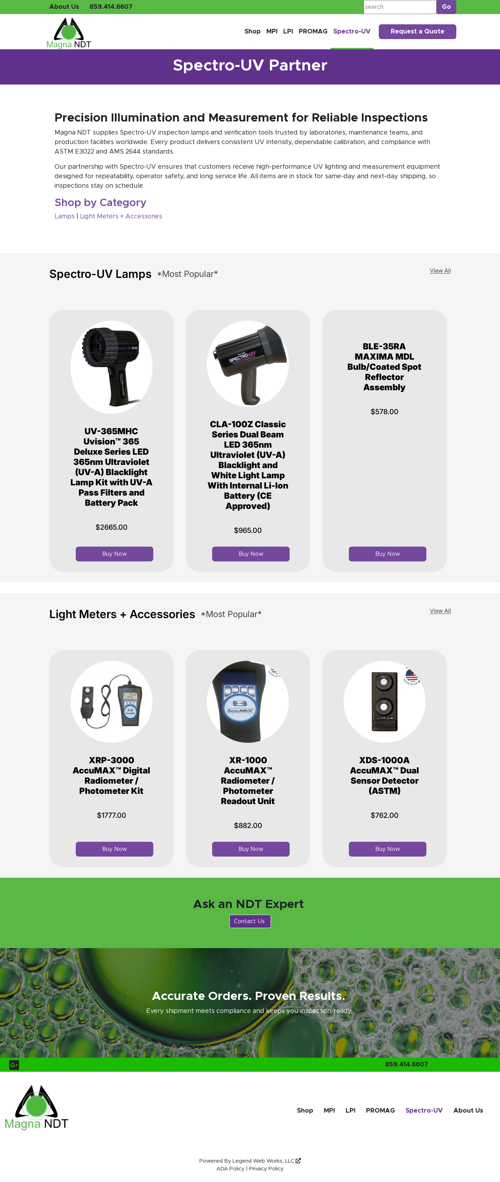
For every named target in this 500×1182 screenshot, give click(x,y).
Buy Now (114, 554)
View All (440, 270)
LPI (288, 32)
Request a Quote (417, 32)
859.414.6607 (110, 7)
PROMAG (313, 32)
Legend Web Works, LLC (267, 1161)
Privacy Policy (266, 1168)
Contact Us (250, 921)
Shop (253, 32)
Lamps (65, 216)
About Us (64, 7)
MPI (272, 32)
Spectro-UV (352, 32)
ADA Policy (230, 1168)
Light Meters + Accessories (121, 216)
